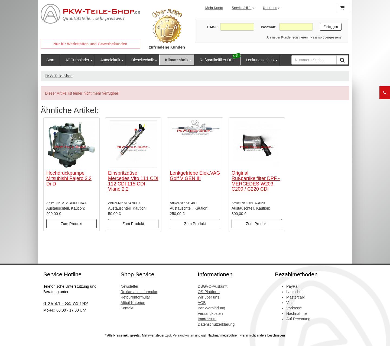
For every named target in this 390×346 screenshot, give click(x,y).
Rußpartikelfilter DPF (217, 60)
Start (50, 60)
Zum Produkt (71, 224)
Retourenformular (135, 297)
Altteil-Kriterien (133, 302)
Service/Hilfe (243, 8)
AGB (202, 302)
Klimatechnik (176, 60)
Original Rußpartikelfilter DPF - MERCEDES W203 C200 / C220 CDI (256, 181)
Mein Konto (214, 8)
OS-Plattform (209, 292)
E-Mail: (212, 27)
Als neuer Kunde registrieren (287, 37)
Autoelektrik (110, 60)
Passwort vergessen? (326, 37)
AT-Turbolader (77, 60)
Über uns (271, 8)
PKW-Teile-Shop (58, 76)
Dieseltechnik (142, 60)
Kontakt (127, 308)
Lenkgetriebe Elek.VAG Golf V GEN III (195, 175)
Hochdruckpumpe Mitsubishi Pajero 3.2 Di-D (69, 178)
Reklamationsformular (139, 292)
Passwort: (268, 27)
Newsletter (129, 286)
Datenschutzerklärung (216, 324)
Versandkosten (210, 313)
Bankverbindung (211, 308)
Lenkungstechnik (260, 60)
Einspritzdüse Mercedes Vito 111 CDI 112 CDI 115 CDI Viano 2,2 (133, 181)
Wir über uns (208, 297)
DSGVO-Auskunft (212, 286)
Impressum (207, 319)
